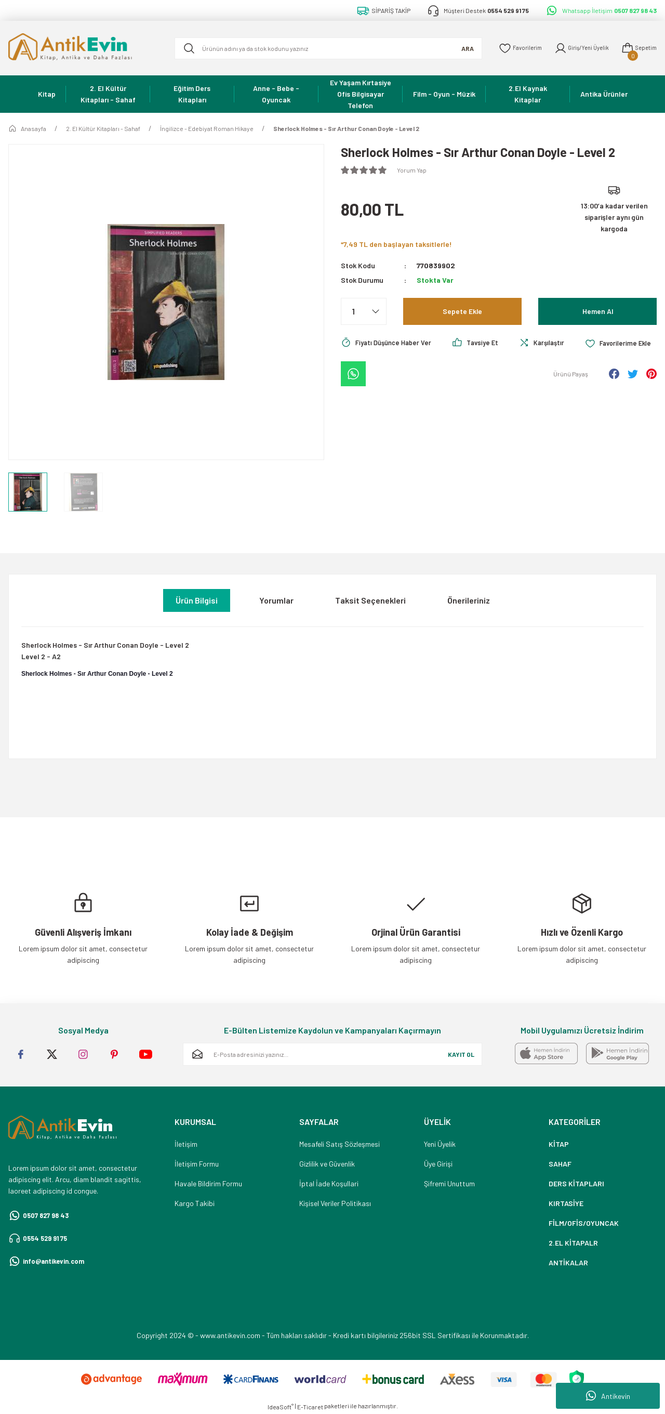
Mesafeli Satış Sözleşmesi (339, 1144)
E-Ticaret (310, 1406)
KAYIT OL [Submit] (461, 1054)
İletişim (186, 1144)
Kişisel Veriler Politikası (335, 1203)
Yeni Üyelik (440, 1144)
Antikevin (608, 1396)
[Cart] (637, 48)
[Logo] (83, 48)
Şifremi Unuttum (449, 1183)
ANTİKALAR (568, 1262)
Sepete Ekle (462, 311)
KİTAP (559, 1144)
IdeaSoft (281, 1407)
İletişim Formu (197, 1163)
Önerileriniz (468, 600)
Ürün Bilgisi (197, 600)
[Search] (322, 48)
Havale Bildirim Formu (208, 1183)
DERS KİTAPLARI (576, 1183)
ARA (454, 48)
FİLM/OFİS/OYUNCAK (584, 1223)
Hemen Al (597, 311)
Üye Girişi (438, 1163)
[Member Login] (575, 48)
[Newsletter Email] (332, 1054)
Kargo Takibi (195, 1203)
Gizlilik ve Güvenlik (327, 1163)
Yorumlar (276, 600)
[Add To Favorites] (376, 371)
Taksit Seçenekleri (370, 600)
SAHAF (560, 1163)
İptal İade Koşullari (328, 1183)
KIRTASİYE (566, 1203)
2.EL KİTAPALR (573, 1242)
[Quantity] (364, 311)
